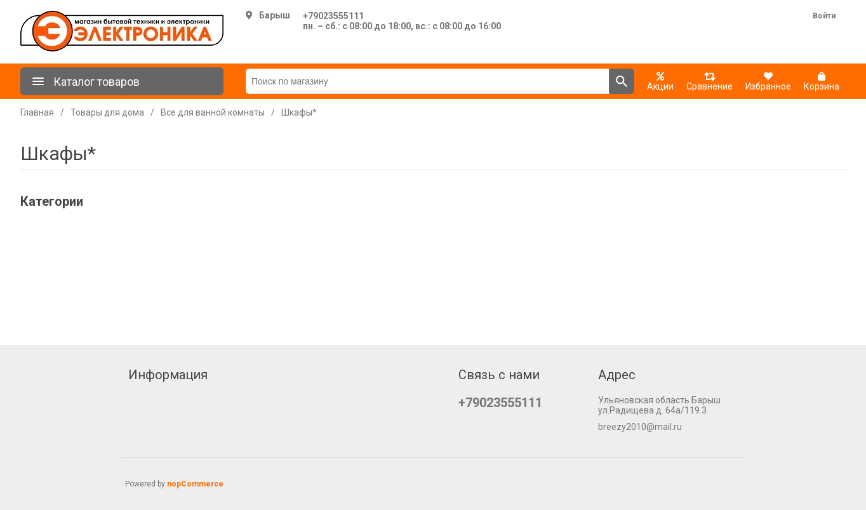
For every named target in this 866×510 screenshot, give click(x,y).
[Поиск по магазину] (428, 81)
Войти (824, 15)
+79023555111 (333, 16)
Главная (37, 112)
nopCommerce (195, 484)
